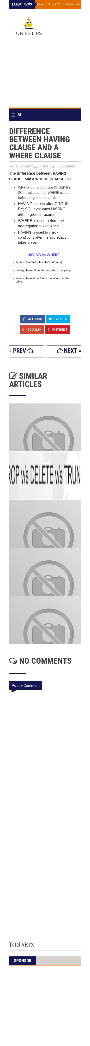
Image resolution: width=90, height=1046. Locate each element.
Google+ (31, 329)
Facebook (32, 319)
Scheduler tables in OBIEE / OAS (38, 4)
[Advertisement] (45, 73)
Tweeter (58, 319)
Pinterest (57, 329)
